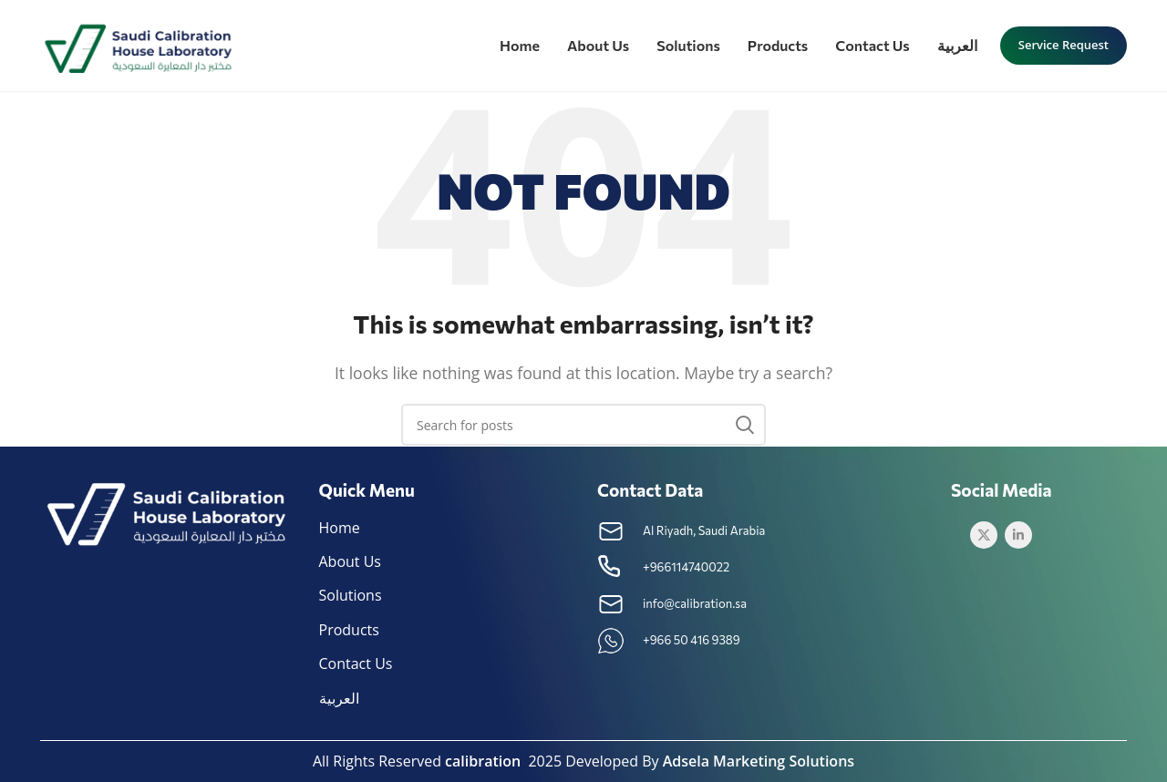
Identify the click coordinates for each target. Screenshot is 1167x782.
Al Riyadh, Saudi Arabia (704, 530)
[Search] (583, 425)
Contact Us (356, 663)
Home (339, 528)
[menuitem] (957, 45)
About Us (350, 561)
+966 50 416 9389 (691, 640)
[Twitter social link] (983, 535)
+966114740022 (686, 567)
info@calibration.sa (695, 603)
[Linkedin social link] (1018, 535)
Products (349, 630)
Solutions (350, 595)
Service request (1063, 44)
